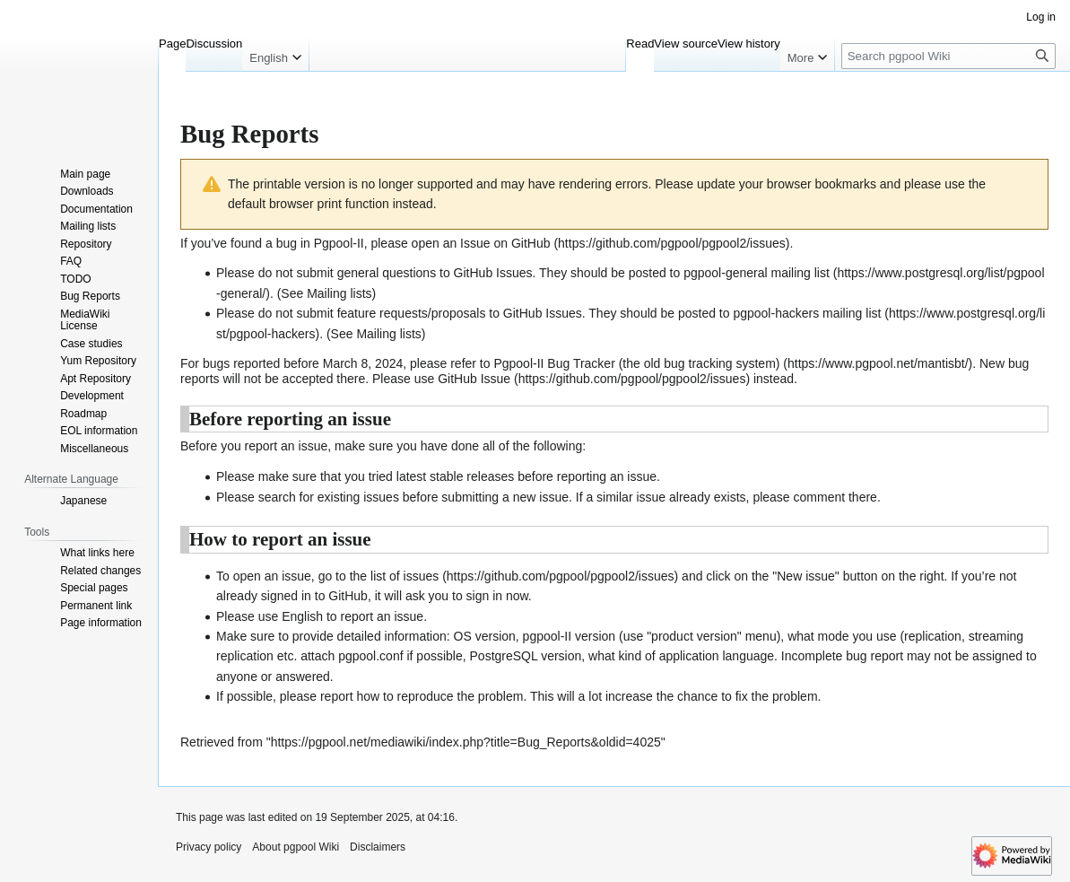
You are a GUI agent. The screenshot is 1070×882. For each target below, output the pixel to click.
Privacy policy (208, 847)
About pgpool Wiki (295, 847)
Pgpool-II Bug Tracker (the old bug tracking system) (636, 363)
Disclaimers (377, 847)
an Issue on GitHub (497, 243)
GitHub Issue (474, 378)
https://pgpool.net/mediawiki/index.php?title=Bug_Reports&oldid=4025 (466, 742)
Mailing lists (339, 293)
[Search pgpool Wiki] (948, 56)
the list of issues (394, 576)
